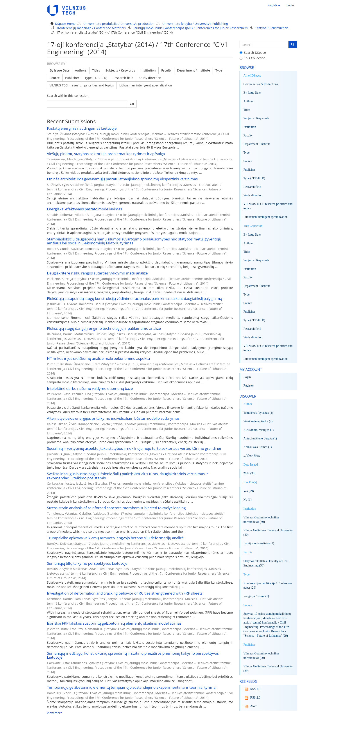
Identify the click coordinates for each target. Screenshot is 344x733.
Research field (123, 78)
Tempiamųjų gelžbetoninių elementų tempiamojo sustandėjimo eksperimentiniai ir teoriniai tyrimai (131, 687)
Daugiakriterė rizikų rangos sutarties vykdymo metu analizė (97, 273)
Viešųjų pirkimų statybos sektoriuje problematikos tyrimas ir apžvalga (106, 153)
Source (55, 78)
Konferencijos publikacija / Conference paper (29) (268, 585)
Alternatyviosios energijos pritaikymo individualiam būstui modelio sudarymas (113, 418)
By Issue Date (60, 70)
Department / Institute (193, 70)
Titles (96, 70)
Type (218, 70)
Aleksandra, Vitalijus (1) (259, 430)
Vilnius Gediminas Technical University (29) (268, 668)
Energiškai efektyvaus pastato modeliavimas (84, 208)
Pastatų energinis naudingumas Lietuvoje (82, 128)
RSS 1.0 (252, 689)
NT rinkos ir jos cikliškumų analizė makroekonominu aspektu (98, 358)
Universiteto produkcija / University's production (118, 24)
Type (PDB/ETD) (96, 78)
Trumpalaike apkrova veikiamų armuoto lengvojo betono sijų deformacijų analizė (115, 537)
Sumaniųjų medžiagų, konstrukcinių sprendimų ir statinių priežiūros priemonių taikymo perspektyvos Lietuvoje (133, 655)
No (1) (248, 499)
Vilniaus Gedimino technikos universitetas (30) (261, 519)
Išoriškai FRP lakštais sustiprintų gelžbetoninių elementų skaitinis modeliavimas (114, 623)
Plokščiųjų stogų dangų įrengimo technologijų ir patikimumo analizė (104, 328)
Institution (148, 70)
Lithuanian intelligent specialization (145, 85)
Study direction (150, 78)
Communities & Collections (261, 84)
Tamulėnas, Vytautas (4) (258, 412)
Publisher (72, 78)
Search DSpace (253, 52)
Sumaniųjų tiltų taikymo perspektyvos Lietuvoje (87, 563)
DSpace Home (65, 24)
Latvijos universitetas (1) (259, 543)
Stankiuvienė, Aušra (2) (258, 421)
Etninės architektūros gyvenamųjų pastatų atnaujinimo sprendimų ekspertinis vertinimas (122, 178)
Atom (250, 706)
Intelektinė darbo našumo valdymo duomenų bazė (90, 388)
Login (247, 377)
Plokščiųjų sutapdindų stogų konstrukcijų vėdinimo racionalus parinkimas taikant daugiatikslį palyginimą (134, 298)
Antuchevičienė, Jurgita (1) (260, 438)
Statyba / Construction (272, 28)
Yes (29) (249, 491)
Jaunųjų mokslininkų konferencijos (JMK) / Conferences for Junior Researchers (191, 28)
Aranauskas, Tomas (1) (258, 447)
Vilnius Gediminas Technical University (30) (268, 532)
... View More (252, 455)
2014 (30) (250, 473)
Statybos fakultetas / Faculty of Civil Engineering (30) (266, 563)
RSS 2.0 (252, 698)
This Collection (252, 58)
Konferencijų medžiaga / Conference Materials (91, 28)
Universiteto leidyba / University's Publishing (195, 24)
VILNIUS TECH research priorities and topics (82, 85)
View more (54, 713)
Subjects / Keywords (120, 70)
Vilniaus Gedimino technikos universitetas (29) (261, 656)
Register (249, 385)
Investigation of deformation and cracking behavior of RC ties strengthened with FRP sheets (124, 593)
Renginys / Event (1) (256, 596)
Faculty (166, 70)
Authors (81, 70)
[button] (273, 5)
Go (132, 104)
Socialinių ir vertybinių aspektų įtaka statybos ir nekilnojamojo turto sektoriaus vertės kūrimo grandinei (134, 448)
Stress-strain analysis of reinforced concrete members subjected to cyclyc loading (116, 507)
